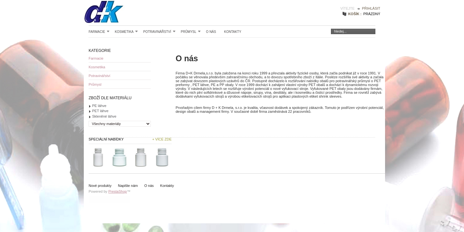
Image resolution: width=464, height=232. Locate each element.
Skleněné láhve (104, 116)
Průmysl (191, 32)
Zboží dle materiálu (110, 98)
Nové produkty (100, 186)
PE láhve (99, 106)
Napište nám (128, 186)
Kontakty (232, 32)
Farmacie (99, 32)
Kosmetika (126, 32)
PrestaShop (117, 191)
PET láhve (100, 111)
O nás (211, 32)
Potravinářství (159, 32)
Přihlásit (371, 8)
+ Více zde (161, 139)
